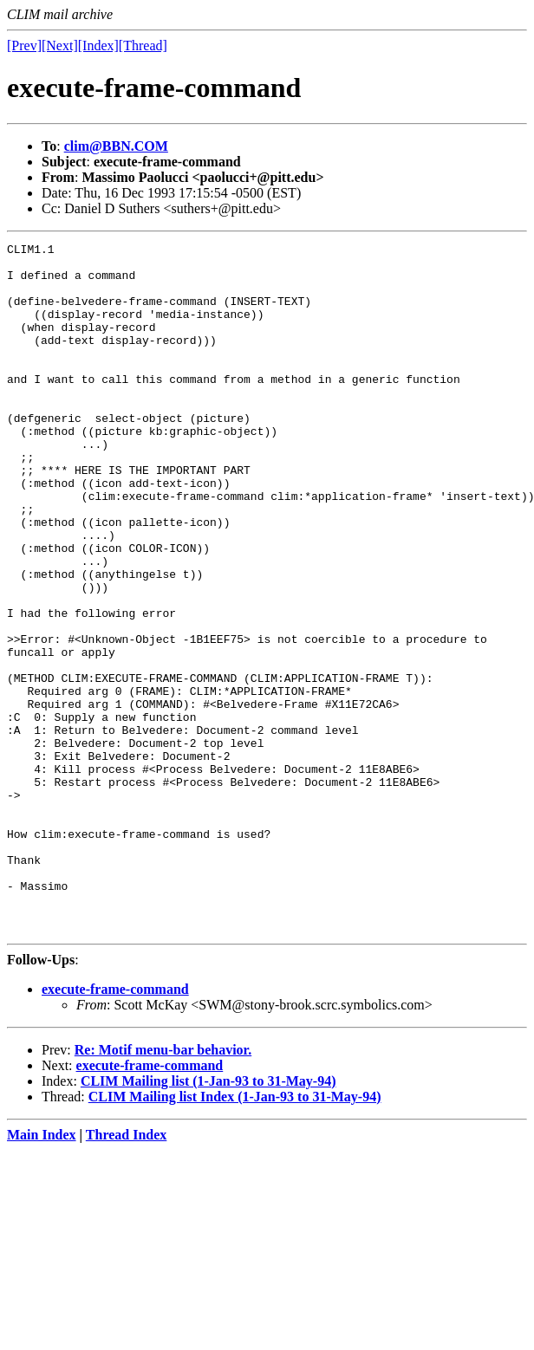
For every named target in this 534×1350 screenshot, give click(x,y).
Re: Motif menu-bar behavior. (163, 1187)
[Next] (60, 45)
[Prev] (24, 45)
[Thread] (143, 45)
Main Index (41, 1272)
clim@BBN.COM (116, 146)
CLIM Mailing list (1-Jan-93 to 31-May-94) (208, 1218)
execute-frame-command (115, 1127)
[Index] (98, 45)
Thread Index (126, 1272)
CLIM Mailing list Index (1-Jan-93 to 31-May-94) (234, 1234)
